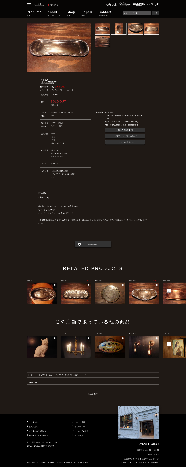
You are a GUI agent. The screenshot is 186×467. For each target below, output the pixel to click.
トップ (30, 375)
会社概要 (51, 462)
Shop (71, 13)
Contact (105, 13)
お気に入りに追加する (125, 130)
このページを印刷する (125, 142)
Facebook (41, 462)
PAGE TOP (93, 400)
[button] (169, 291)
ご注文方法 (33, 422)
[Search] (137, 13)
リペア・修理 (80, 422)
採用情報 (60, 462)
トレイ (54, 177)
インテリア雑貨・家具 (60, 171)
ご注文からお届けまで (37, 431)
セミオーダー (80, 427)
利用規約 (69, 462)
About (54, 13)
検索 (155, 13)
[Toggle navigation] (29, 4)
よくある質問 (80, 435)
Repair (87, 13)
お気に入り (53, 5)
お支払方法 (33, 427)
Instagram (31, 462)
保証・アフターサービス (38, 435)
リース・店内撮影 (81, 431)
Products (34, 13)
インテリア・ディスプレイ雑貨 (63, 174)
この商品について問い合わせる (125, 136)
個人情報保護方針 (81, 462)
